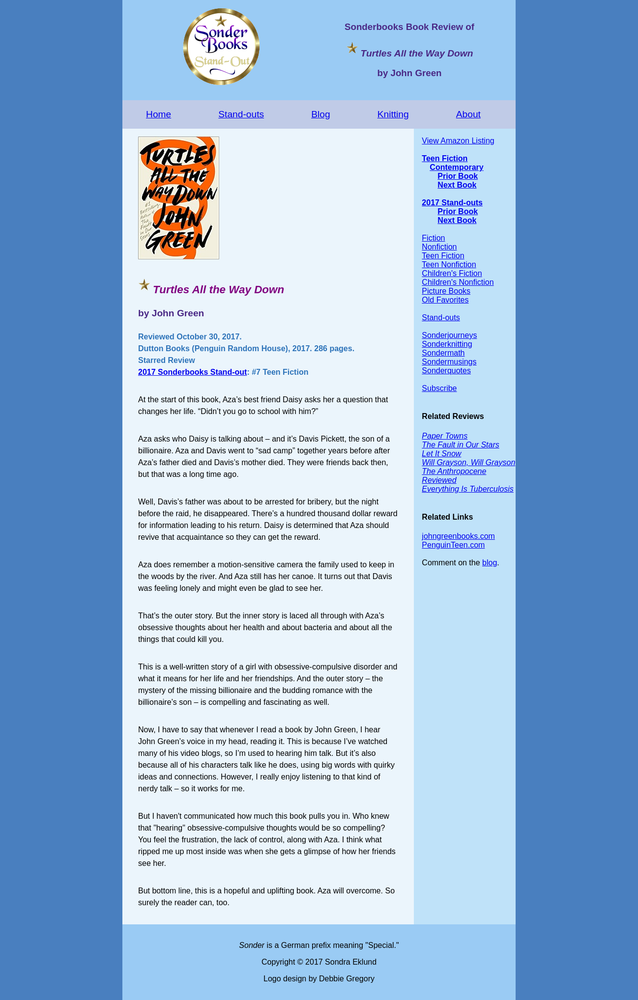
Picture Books (446, 291)
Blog (320, 114)
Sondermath (443, 353)
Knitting (393, 114)
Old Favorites (445, 300)
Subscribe (439, 388)
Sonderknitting (447, 344)
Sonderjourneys (449, 335)
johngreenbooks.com (458, 536)
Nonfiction (439, 247)
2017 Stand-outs (452, 202)
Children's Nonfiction (457, 282)
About (468, 114)
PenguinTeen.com (453, 545)
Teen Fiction (444, 158)
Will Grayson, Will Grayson (468, 462)
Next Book (456, 185)
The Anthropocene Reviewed (454, 475)
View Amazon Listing (458, 141)
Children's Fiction (452, 273)
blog (489, 562)
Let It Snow (441, 453)
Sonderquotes (446, 370)
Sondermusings (449, 362)
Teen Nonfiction (449, 264)
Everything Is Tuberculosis (467, 489)
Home (158, 114)
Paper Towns (444, 436)
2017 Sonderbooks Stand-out (192, 372)
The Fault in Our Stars (460, 445)
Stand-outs (241, 114)
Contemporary (456, 167)
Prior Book (457, 176)
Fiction (433, 238)
